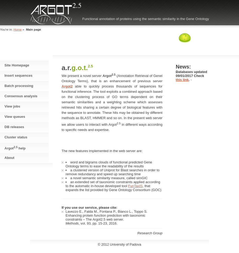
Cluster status (15, 137)
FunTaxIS (135, 186)
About (9, 158)
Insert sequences (18, 75)
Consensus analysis (20, 96)
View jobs (12, 106)
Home (17, 29)
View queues (14, 117)
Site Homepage (16, 65)
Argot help (15, 147)
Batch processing (18, 86)
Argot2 (67, 86)
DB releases (14, 127)
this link (182, 80)
